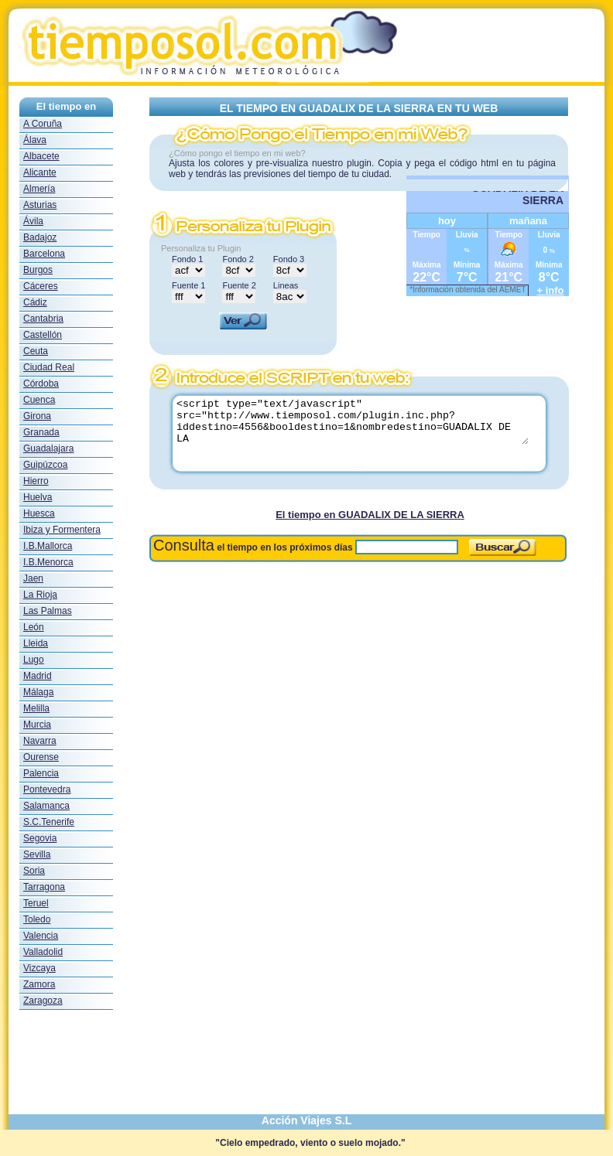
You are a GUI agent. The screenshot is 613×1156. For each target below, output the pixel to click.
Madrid (37, 675)
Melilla (36, 708)
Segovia (40, 838)
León (33, 627)
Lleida (35, 643)
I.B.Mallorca (47, 545)
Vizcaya (39, 968)
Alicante (40, 172)
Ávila (33, 221)
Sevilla (36, 854)
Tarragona (44, 886)
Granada (41, 432)
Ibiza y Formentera (62, 529)
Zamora (39, 984)
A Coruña (42, 123)
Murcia (37, 724)
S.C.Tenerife (48, 822)
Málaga (38, 692)
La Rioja (40, 594)
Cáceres (40, 286)
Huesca (39, 513)
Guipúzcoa (45, 464)
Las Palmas (47, 610)
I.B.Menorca (48, 562)
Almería (39, 188)
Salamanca (46, 805)
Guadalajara (48, 448)
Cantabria (43, 318)
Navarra (40, 740)
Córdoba (41, 383)
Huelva (37, 497)
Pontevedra (46, 789)
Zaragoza (43, 1000)
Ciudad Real (48, 367)
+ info (549, 290)
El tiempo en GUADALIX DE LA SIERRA (370, 514)
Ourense (41, 757)
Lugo (33, 659)
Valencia (40, 935)
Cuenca (39, 399)
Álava (34, 140)
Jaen (33, 578)
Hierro (36, 481)
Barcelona (44, 253)
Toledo (36, 919)
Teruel (36, 903)
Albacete (41, 156)
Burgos (38, 269)
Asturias (40, 204)
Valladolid (43, 951)
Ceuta (35, 351)
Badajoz (40, 237)
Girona (37, 416)
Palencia (41, 773)
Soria (34, 870)
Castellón (42, 334)
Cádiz (35, 302)
